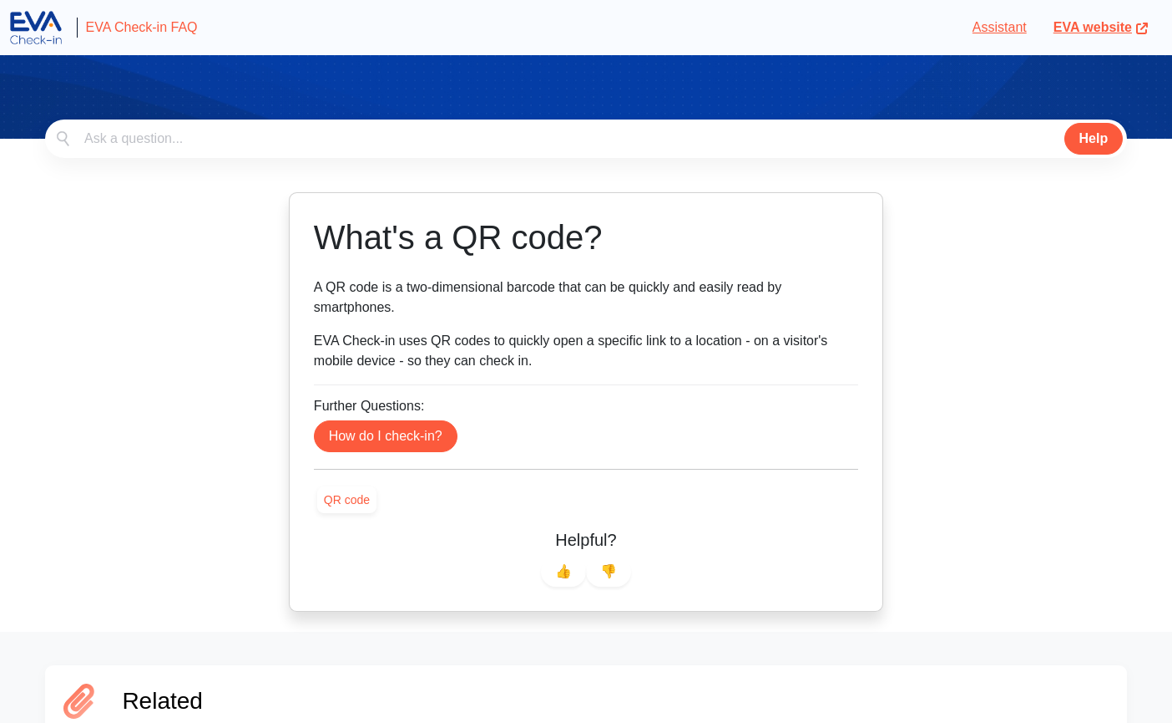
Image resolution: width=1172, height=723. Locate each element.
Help (1094, 138)
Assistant (999, 27)
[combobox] (586, 139)
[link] (346, 499)
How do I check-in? (385, 436)
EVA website (1101, 27)
